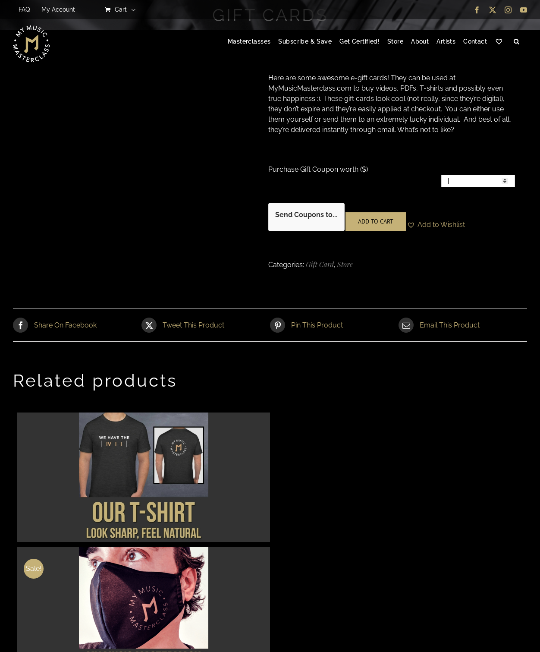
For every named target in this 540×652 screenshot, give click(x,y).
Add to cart (375, 221)
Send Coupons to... (306, 215)
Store (344, 264)
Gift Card (320, 264)
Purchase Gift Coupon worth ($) (318, 169)
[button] (516, 41)
